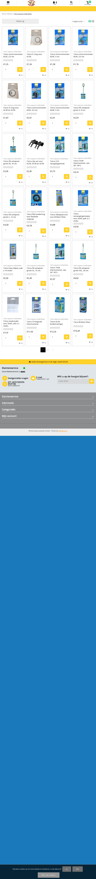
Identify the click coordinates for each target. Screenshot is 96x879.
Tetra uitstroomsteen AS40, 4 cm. (59, 107)
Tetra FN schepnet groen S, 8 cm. (83, 107)
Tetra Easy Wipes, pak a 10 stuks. (13, 268)
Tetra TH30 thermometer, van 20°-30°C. (83, 162)
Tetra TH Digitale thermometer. (36, 321)
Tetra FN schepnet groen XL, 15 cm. (36, 268)
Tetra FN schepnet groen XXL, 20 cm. (83, 268)
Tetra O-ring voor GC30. (36, 54)
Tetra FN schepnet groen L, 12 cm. (13, 214)
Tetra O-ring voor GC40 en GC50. (13, 107)
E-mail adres (63, 381)
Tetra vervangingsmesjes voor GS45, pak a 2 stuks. (83, 216)
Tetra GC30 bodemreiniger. (59, 321)
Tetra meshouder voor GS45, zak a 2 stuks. (13, 322)
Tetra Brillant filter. (83, 321)
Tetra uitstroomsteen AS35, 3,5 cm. (83, 54)
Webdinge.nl (62, 431)
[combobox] (78, 21)
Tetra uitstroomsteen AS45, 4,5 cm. (36, 107)
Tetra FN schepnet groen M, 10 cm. (13, 161)
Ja (66, 869)
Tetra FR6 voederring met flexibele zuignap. (36, 215)
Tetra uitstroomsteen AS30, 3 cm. (59, 54)
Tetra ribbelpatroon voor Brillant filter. (59, 214)
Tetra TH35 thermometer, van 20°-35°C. (59, 269)
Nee (77, 869)
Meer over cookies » (49, 875)
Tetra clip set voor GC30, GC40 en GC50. (36, 161)
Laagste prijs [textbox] (77, 21)
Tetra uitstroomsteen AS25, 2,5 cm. (13, 54)
